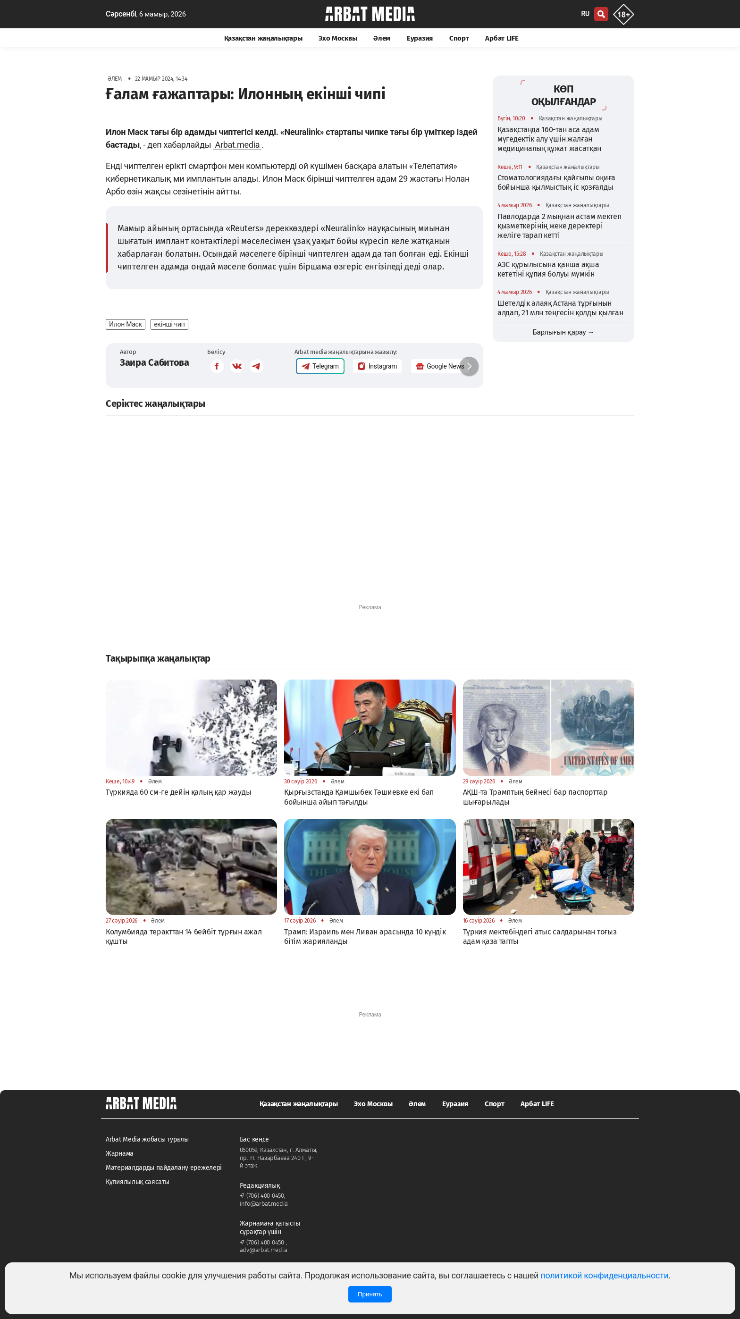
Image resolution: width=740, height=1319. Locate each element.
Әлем (381, 38)
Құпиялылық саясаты (137, 1182)
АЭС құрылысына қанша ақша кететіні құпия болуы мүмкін (548, 269)
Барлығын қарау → (563, 332)
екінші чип (169, 324)
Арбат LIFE (501, 38)
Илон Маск (125, 324)
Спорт (459, 38)
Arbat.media (237, 145)
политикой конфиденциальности (604, 1275)
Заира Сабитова (154, 362)
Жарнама (120, 1154)
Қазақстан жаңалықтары (263, 38)
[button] (469, 366)
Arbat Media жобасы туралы (147, 1139)
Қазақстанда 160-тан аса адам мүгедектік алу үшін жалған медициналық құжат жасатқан (549, 139)
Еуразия (420, 38)
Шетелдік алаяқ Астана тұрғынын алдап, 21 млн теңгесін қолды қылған (560, 308)
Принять (370, 1294)
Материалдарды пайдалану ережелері (164, 1168)
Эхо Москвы (338, 38)
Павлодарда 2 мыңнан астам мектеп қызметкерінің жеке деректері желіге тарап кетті (559, 226)
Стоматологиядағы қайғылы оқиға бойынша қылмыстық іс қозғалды (556, 182)
